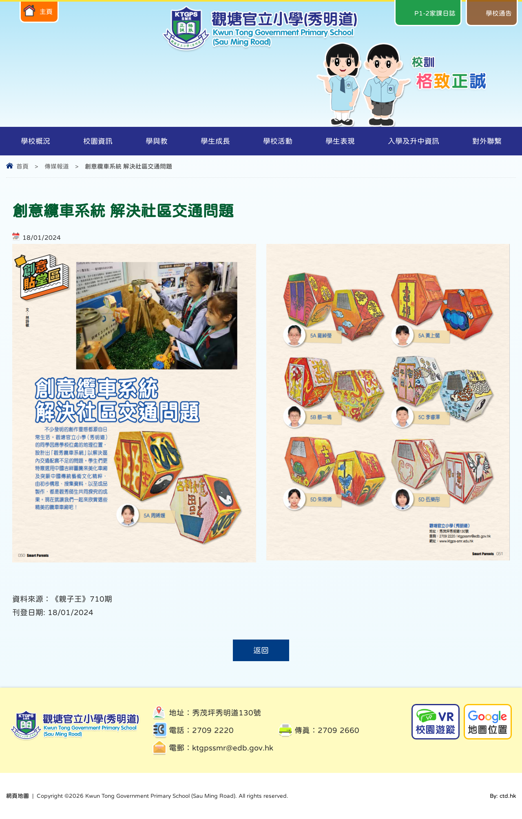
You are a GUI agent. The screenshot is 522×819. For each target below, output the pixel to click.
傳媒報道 (56, 166)
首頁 (22, 166)
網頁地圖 (17, 796)
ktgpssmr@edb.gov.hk (232, 748)
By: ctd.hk (503, 796)
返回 (261, 650)
